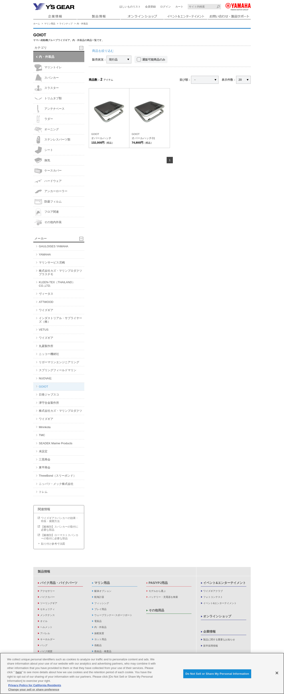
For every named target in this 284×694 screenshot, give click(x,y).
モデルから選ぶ (157, 591)
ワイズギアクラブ (213, 591)
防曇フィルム (48, 202)
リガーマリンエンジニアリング (59, 362)
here (19, 672)
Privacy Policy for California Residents (34, 685)
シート (43, 150)
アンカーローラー (50, 191)
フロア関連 (46, 212)
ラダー (43, 119)
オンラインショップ (217, 616)
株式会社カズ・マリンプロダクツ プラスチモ (60, 272)
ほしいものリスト (130, 6)
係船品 (98, 645)
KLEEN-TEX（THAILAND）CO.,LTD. (57, 284)
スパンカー (46, 78)
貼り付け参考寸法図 (53, 543)
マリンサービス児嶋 (52, 262)
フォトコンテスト (213, 597)
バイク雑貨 (46, 651)
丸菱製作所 (46, 346)
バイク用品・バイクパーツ (58, 583)
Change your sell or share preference (33, 689)
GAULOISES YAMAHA (53, 246)
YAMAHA (45, 254)
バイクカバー (47, 597)
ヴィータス (46, 293)
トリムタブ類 (48, 98)
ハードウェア (48, 181)
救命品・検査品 (102, 651)
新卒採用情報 (210, 645)
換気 (42, 160)
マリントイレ (48, 67)
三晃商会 (44, 459)
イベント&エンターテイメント (224, 583)
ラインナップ (66, 23)
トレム (43, 491)
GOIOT (43, 386)
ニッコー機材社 (49, 354)
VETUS (43, 329)
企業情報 (209, 631)
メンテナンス (47, 615)
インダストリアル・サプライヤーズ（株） (60, 319)
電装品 (98, 621)
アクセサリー (47, 591)
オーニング (46, 129)
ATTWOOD (46, 302)
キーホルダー (47, 639)
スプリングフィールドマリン (57, 370)
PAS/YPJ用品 (158, 583)
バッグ (43, 645)
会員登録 (150, 6)
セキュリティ (47, 609)
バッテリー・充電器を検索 (163, 597)
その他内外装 (48, 222)
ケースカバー (48, 171)
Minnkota (45, 427)
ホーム (36, 23)
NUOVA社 (45, 378)
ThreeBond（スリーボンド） (57, 475)
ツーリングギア (48, 603)
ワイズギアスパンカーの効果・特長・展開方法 (59, 520)
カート (179, 6)
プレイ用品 (100, 609)
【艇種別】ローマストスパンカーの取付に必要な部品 (59, 537)
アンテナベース (49, 109)
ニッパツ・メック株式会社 (56, 483)
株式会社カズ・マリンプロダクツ (60, 410)
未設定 (43, 451)
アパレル (45, 633)
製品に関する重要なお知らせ (219, 639)
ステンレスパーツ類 (52, 140)
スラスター (46, 88)
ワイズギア (46, 310)
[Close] (277, 673)
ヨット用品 (100, 639)
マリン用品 (49, 23)
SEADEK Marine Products (55, 443)
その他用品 (156, 610)
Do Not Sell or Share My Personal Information (217, 673)
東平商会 (44, 467)
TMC (42, 435)
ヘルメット (46, 627)
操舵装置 (99, 633)
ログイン (165, 6)
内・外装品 (82, 23)
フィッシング (101, 603)
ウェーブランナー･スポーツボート (113, 615)
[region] (142, 673)
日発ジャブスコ (49, 394)
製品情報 (44, 571)
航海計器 (99, 597)
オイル (43, 621)
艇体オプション (102, 591)
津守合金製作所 (49, 402)
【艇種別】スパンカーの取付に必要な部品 (59, 528)
